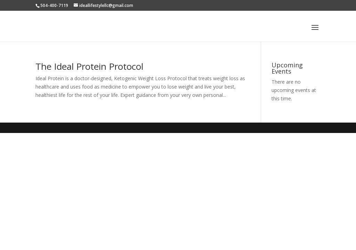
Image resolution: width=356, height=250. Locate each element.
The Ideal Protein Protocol (89, 66)
